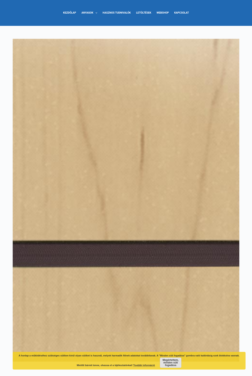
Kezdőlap (69, 12)
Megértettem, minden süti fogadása (170, 363)
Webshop (163, 12)
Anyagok (90, 13)
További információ (144, 365)
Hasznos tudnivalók (117, 12)
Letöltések (143, 12)
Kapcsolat (181, 12)
